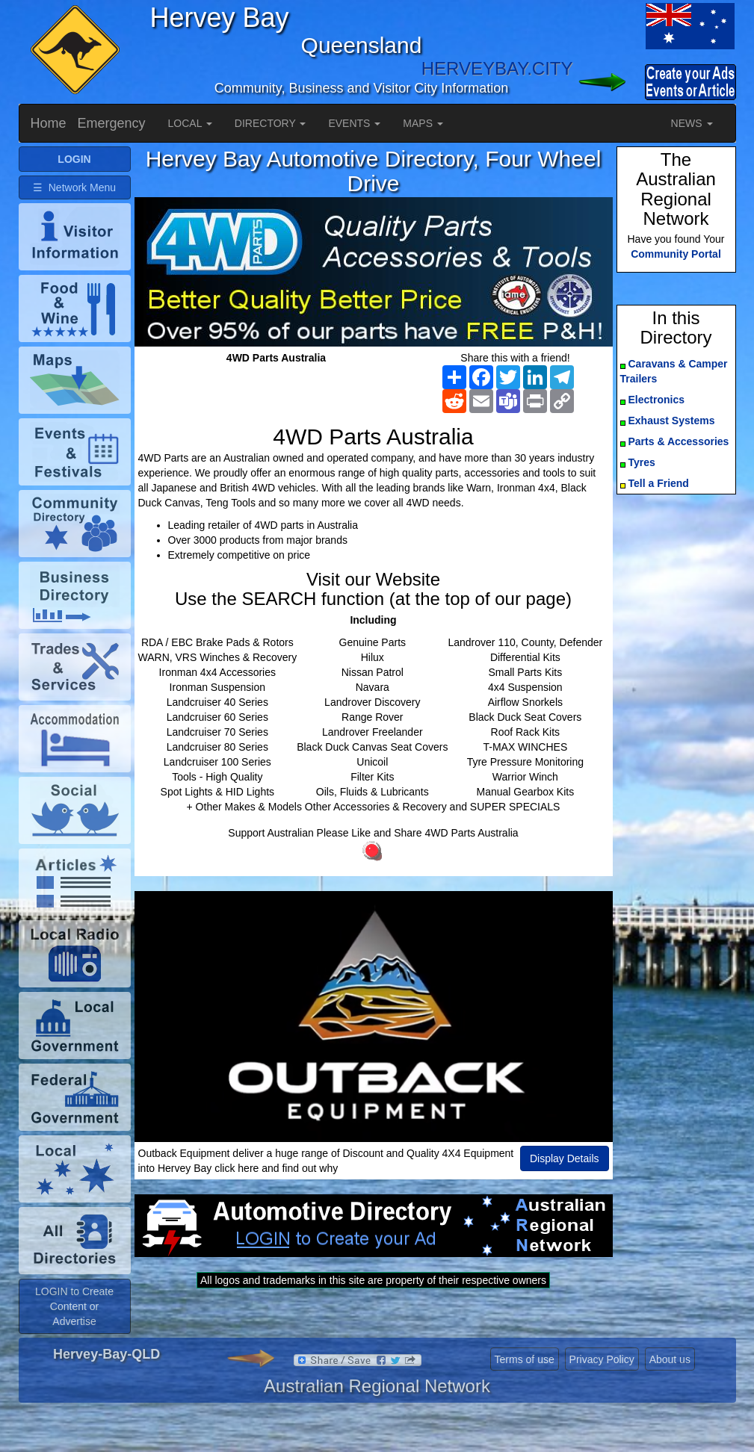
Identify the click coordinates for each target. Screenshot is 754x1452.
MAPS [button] (423, 123)
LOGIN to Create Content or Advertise (74, 1329)
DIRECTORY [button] (270, 123)
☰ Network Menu (74, 187)
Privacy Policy (601, 1383)
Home (49, 123)
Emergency (112, 123)
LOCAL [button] (190, 123)
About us (669, 1383)
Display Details (564, 1158)
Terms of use (524, 1383)
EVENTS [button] (354, 123)
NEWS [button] (692, 123)
